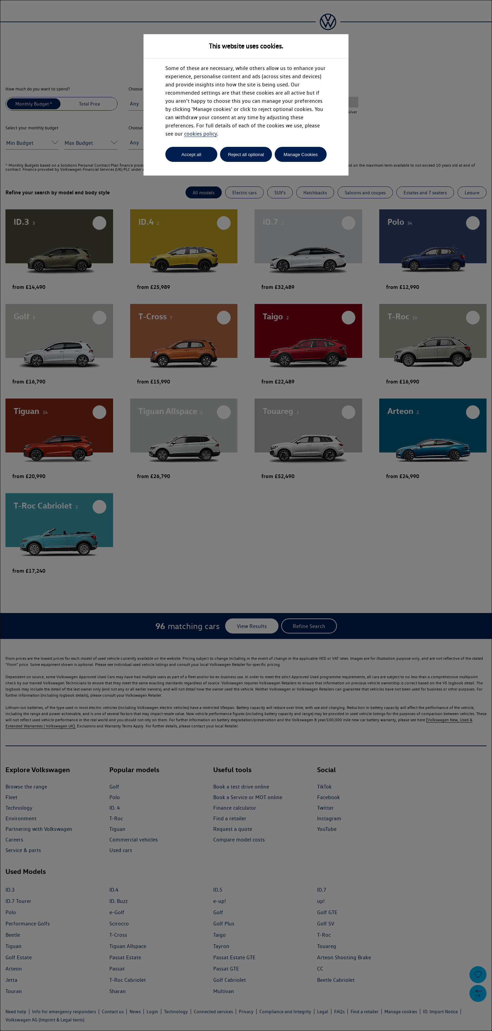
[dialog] (246, 515)
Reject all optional (246, 154)
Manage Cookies (301, 154)
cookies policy (200, 133)
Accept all (191, 154)
